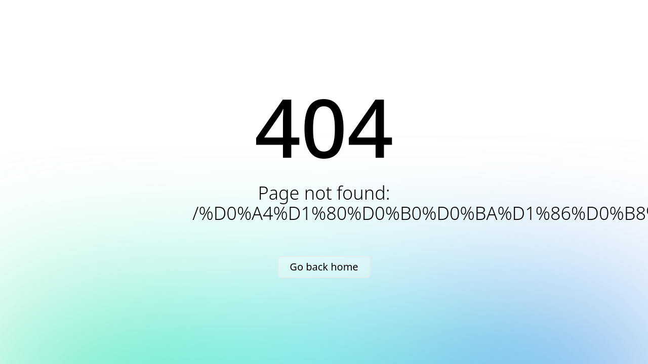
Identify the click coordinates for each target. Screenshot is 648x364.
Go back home (324, 267)
